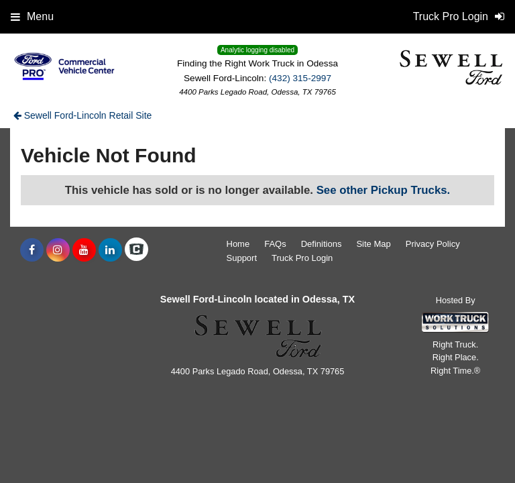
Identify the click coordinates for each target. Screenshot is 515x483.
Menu (32, 16)
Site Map (373, 244)
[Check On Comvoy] (136, 250)
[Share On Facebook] (32, 250)
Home (238, 244)
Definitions (321, 244)
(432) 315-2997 (300, 78)
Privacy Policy (433, 244)
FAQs (275, 244)
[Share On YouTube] (84, 250)
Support (242, 258)
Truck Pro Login (302, 258)
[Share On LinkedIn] (110, 250)
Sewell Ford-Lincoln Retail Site (82, 115)
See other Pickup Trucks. (384, 190)
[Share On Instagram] (58, 250)
